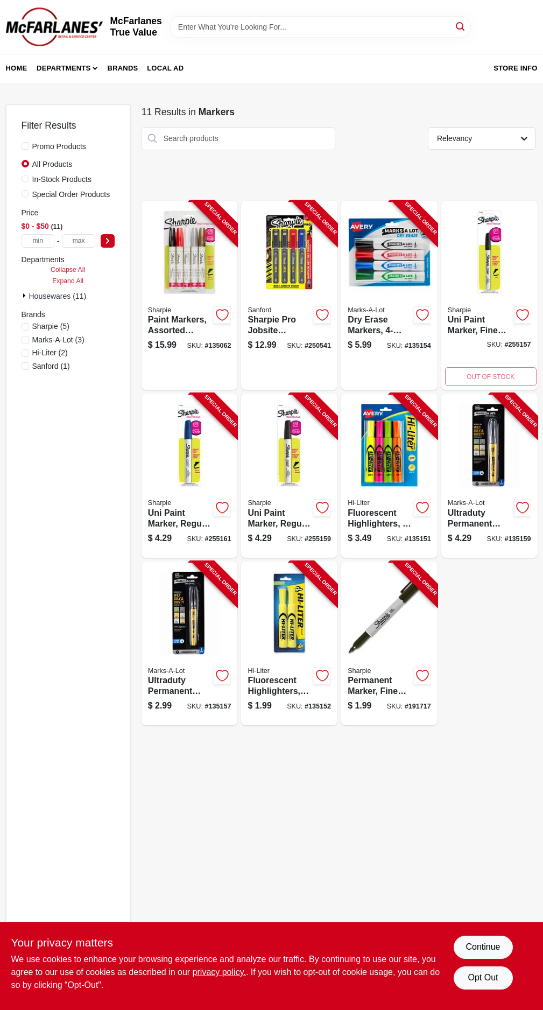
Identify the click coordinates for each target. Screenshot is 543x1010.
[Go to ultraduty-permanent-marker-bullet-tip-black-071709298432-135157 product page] (190, 644)
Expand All (67, 281)
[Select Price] (108, 241)
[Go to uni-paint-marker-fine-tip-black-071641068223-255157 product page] (489, 295)
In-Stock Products (62, 179)
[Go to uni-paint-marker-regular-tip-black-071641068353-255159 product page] (289, 476)
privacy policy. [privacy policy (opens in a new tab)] (219, 972)
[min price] (38, 241)
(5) (50, 326)
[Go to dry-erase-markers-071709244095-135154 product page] (389, 295)
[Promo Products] (25, 146)
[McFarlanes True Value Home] (54, 27)
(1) (51, 366)
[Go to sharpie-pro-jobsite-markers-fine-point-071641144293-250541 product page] (289, 295)
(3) (58, 339)
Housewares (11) (58, 296)
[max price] (78, 241)
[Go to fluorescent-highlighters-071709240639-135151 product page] (389, 476)
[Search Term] (320, 27)
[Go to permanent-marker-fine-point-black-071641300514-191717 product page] (389, 644)
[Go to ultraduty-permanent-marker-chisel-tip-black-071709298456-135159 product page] (489, 476)
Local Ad (165, 68)
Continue (483, 946)
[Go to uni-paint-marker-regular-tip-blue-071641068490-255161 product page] (190, 476)
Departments (63, 68)
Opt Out (483, 977)
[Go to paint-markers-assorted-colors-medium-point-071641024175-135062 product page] (190, 295)
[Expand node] (25, 295)
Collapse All (68, 269)
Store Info (515, 68)
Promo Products (59, 146)
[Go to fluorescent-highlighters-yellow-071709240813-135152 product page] (289, 644)
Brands (123, 68)
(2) (50, 352)
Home (16, 68)
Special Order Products (71, 194)
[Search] (461, 26)
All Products (52, 164)
